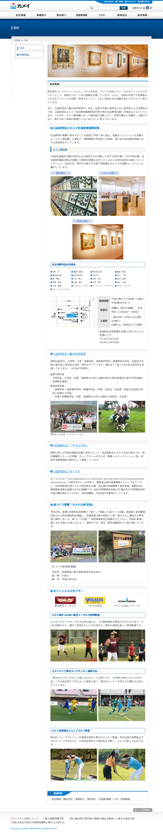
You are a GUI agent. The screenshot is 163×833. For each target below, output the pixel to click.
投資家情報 (105, 799)
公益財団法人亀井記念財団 (69, 354)
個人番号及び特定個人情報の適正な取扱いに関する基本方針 (102, 818)
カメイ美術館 (60, 149)
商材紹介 (92, 799)
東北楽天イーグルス (65, 605)
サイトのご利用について (25, 818)
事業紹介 (80, 799)
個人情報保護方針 (54, 818)
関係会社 (68, 799)
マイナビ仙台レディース (127, 605)
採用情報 (125, 799)
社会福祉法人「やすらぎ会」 (71, 445)
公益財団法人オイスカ (66, 471)
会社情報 (56, 799)
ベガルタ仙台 (95, 605)
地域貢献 (24, 54)
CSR (115, 799)
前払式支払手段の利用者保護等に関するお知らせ (38, 822)
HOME (17, 40)
